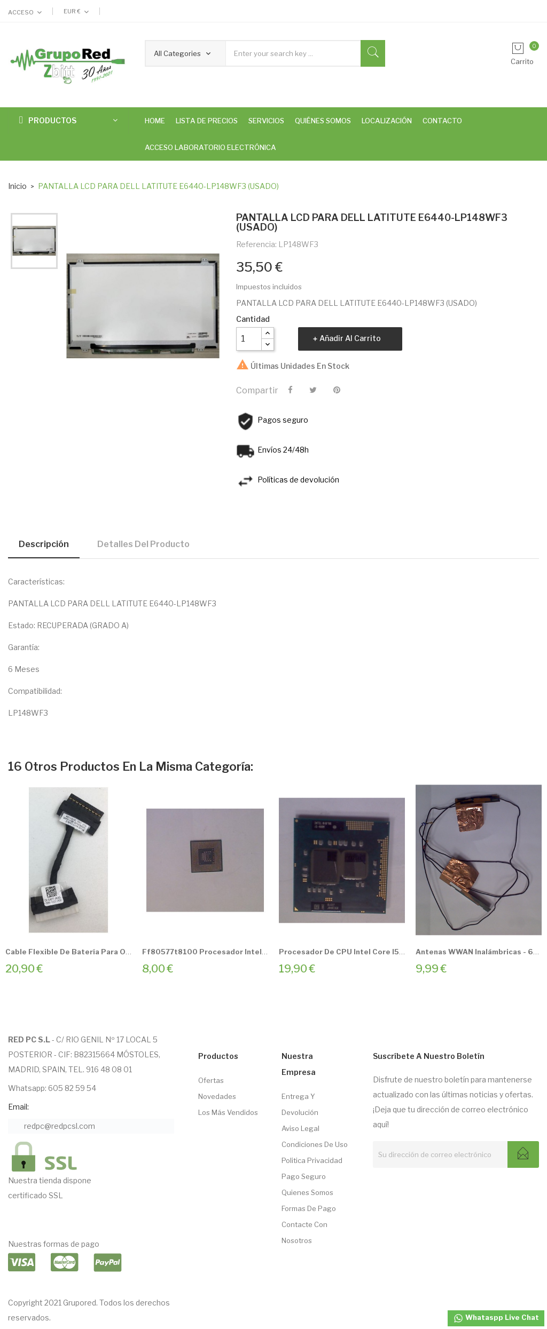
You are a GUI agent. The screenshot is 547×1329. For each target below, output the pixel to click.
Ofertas (211, 1080)
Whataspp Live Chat (496, 1318)
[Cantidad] (249, 339)
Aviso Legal (300, 1128)
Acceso (21, 12)
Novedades (217, 1096)
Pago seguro (304, 1176)
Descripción (44, 544)
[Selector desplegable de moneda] (76, 11)
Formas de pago (309, 1208)
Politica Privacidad (312, 1160)
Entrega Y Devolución (300, 1104)
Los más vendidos (228, 1112)
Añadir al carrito (350, 338)
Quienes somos (307, 1192)
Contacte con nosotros (304, 1232)
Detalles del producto (143, 544)
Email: (18, 1106)
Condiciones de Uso (315, 1144)
